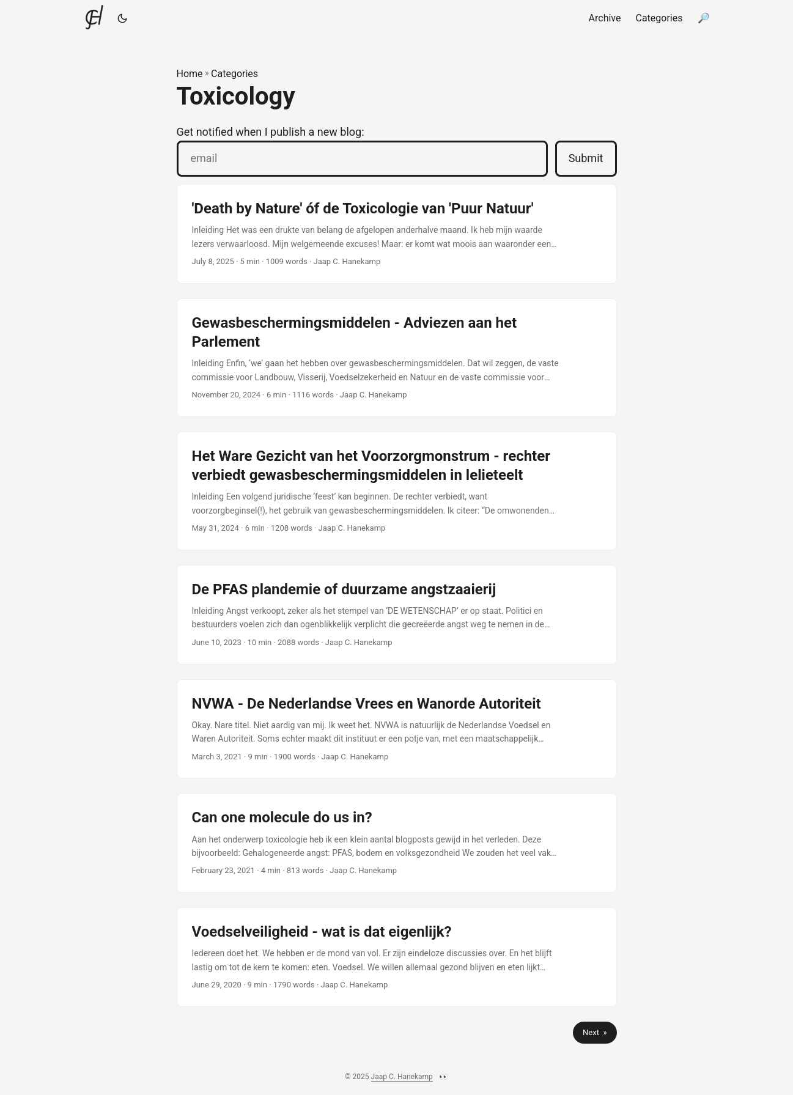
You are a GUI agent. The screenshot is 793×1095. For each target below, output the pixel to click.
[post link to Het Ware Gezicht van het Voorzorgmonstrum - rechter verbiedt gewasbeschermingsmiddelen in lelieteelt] (396, 491)
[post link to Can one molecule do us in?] (396, 843)
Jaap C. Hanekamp (402, 1076)
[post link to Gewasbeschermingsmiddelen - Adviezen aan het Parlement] (396, 357)
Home (190, 73)
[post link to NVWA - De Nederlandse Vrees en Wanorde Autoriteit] (396, 729)
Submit (586, 158)
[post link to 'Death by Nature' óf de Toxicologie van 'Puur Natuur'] (396, 234)
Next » (595, 1032)
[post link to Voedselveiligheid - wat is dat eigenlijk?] (396, 957)
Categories (234, 73)
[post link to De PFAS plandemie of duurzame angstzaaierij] (396, 615)
